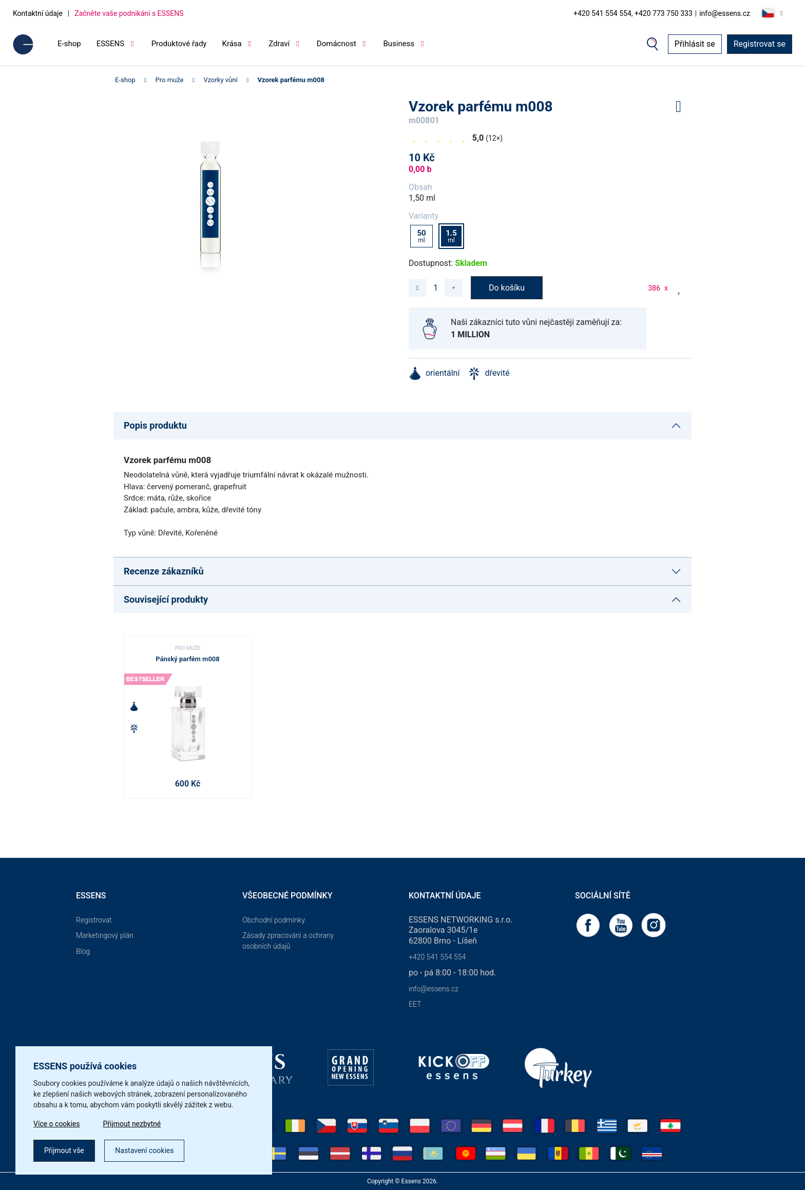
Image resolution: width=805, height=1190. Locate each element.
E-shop (69, 43)
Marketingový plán (104, 935)
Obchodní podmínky (273, 920)
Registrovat (94, 920)
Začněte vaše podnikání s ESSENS (128, 13)
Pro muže (170, 80)
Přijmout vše (64, 1150)
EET (415, 1004)
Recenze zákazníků (164, 571)
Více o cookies (56, 1124)
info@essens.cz (724, 13)
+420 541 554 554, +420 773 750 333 (633, 13)
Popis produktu (155, 425)
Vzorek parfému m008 (291, 80)
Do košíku (507, 288)
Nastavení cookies (144, 1150)
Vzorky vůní (220, 80)
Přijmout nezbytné (132, 1124)
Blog (83, 951)
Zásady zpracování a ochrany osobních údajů (288, 940)
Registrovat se (759, 44)
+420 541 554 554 (437, 957)
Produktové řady (179, 43)
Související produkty (166, 599)
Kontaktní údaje (38, 13)
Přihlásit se (695, 44)
